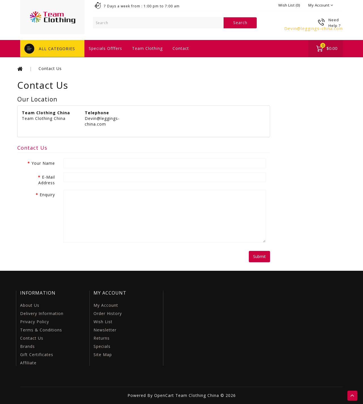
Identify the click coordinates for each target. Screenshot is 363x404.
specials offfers (105, 48)
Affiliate (28, 362)
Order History (108, 313)
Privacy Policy (34, 321)
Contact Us (50, 68)
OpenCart (164, 395)
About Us (29, 305)
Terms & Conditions (41, 330)
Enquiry (47, 194)
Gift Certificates (36, 354)
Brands (27, 346)
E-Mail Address (46, 179)
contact (181, 48)
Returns (102, 338)
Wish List (103, 321)
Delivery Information (41, 313)
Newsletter (105, 330)
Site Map (103, 354)
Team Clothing (147, 48)
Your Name (43, 163)
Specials (102, 346)
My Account (106, 305)
